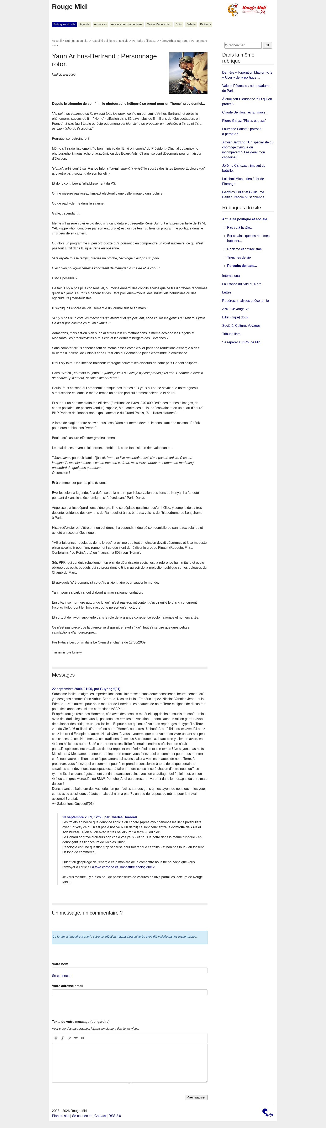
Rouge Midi (70, 6)
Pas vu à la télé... (240, 227)
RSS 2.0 (115, 1116)
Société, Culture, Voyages (241, 325)
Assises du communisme (126, 24)
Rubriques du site (64, 24)
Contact (100, 1116)
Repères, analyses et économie (245, 300)
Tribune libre (231, 334)
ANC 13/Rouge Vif (235, 309)
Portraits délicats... (144, 40)
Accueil (57, 40)
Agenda (85, 24)
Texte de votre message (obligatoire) (81, 1021)
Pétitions (205, 24)
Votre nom (60, 964)
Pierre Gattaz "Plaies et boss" (244, 120)
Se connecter (62, 976)
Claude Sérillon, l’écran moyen (244, 112)
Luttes (226, 292)
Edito (179, 24)
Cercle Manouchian (159, 24)
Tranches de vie (239, 257)
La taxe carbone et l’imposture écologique (121, 867)
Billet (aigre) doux (235, 317)
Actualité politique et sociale (109, 40)
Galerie (191, 24)
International (231, 275)
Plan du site (60, 1116)
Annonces (100, 24)
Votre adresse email (67, 986)
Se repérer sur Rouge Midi (241, 342)
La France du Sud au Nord (242, 284)
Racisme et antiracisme (244, 249)
